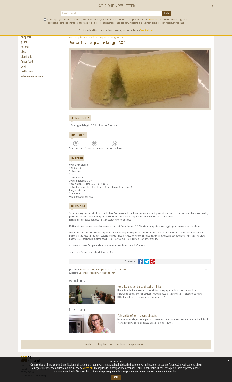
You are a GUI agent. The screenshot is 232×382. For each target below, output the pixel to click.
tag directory (105, 344)
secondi (25, 47)
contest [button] (89, 344)
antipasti (26, 37)
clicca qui (88, 368)
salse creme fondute (32, 77)
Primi (80, 37)
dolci (23, 67)
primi (24, 42)
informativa (152, 19)
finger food (27, 62)
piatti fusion (27, 72)
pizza (24, 52)
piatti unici (26, 57)
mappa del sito (137, 344)
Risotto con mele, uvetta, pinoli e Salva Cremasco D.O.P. (103, 269)
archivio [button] (121, 344)
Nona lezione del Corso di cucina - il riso (139, 286)
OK (116, 377)
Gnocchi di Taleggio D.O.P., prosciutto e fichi (97, 272)
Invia (166, 13)
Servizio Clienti (146, 30)
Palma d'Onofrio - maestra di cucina (137, 315)
